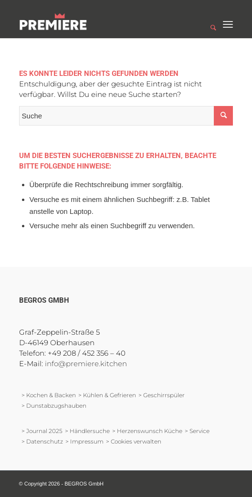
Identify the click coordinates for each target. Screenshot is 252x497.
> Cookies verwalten (133, 441)
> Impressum (84, 441)
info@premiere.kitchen (86, 363)
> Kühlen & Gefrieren (107, 395)
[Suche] (208, 19)
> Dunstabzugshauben (53, 405)
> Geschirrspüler (161, 395)
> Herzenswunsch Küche (147, 430)
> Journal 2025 (42, 430)
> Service (197, 430)
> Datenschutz (42, 441)
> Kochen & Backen (48, 395)
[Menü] (228, 19)
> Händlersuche (87, 430)
